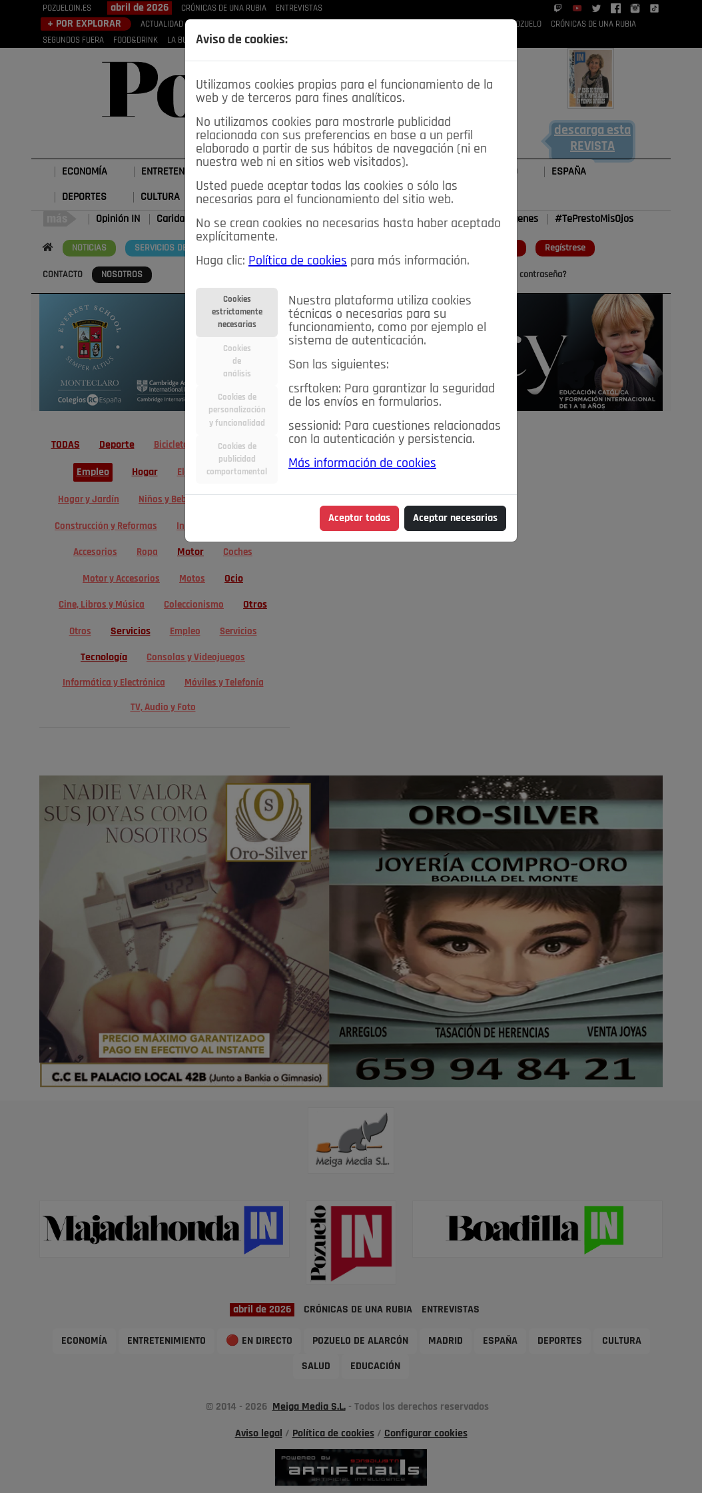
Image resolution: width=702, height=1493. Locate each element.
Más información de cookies (362, 463)
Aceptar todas (359, 518)
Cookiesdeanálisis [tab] (237, 361)
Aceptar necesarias (455, 518)
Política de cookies (297, 261)
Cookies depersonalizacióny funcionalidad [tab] (237, 410)
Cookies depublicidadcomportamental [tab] (236, 459)
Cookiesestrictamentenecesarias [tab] (237, 312)
